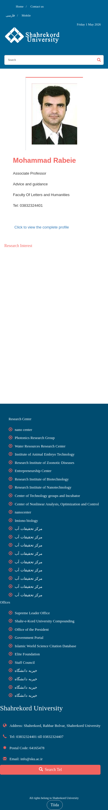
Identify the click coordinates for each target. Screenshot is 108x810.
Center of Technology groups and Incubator (47, 495)
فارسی (11, 15)
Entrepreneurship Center (33, 471)
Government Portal (29, 637)
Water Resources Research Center (40, 446)
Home (19, 6)
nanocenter (23, 512)
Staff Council (25, 662)
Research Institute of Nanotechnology (43, 487)
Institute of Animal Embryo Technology (45, 454)
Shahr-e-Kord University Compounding (44, 621)
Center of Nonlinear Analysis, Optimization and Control (57, 504)
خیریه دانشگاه (26, 670)
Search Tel (50, 769)
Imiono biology (26, 520)
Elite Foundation (27, 654)
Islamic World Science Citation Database (45, 646)
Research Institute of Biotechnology (42, 479)
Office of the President (32, 629)
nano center (23, 429)
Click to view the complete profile (41, 227)
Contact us (37, 6)
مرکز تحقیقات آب (28, 528)
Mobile (26, 15)
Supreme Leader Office (32, 613)
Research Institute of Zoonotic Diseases (44, 462)
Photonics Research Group (35, 438)
